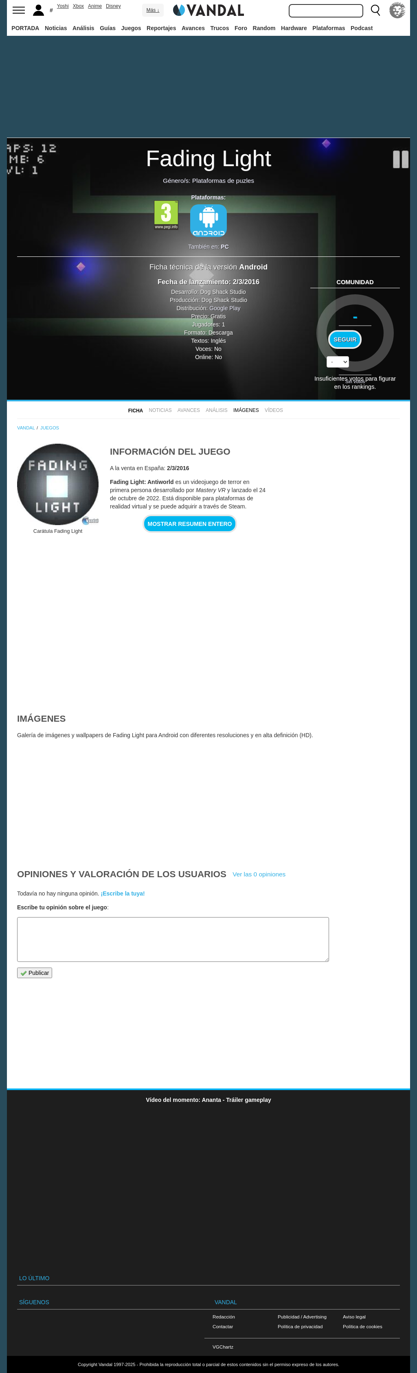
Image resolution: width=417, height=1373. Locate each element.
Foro (241, 28)
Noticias (56, 28)
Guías (108, 28)
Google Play (224, 308)
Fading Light (208, 158)
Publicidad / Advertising (302, 1316)
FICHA (135, 411)
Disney (113, 6)
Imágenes (246, 410)
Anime (95, 6)
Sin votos (355, 381)
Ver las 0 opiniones (259, 874)
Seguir (345, 339)
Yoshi (63, 6)
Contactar (223, 1326)
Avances (193, 28)
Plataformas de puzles (223, 180)
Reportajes (161, 28)
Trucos (220, 28)
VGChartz (223, 1346)
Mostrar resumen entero (190, 524)
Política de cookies (362, 1326)
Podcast (362, 28)
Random (264, 28)
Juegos (131, 28)
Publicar (34, 973)
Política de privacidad (300, 1326)
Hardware (294, 28)
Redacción (224, 1316)
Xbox (78, 6)
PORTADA (25, 28)
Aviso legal (354, 1316)
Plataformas (328, 28)
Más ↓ (152, 10)
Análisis (83, 28)
